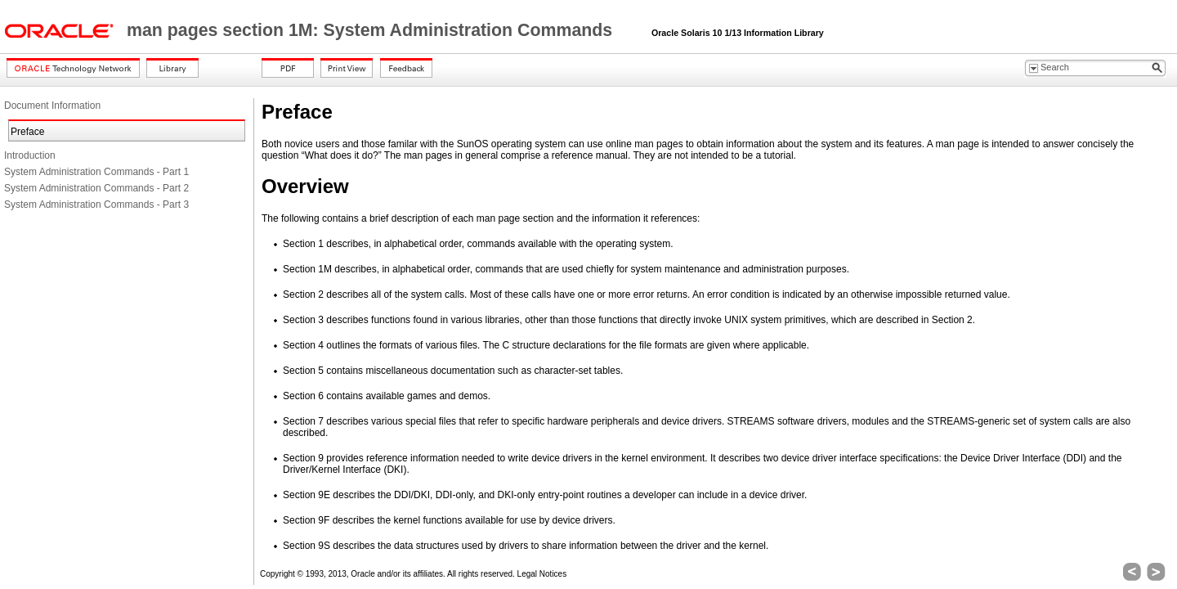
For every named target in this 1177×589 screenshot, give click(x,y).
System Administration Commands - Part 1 (96, 172)
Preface (27, 131)
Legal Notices (542, 573)
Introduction (30, 155)
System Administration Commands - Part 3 (96, 204)
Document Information (52, 105)
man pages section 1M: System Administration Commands (372, 30)
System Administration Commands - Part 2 (96, 188)
